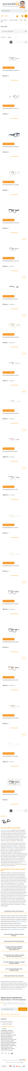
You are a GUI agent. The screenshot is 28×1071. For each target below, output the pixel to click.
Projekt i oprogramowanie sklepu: (14, 1062)
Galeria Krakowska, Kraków (8, 1044)
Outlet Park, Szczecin (6, 1050)
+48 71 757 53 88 (7, 1024)
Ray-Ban (13, 847)
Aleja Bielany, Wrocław (6, 1030)
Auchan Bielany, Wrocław (7, 1032)
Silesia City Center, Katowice (8, 1039)
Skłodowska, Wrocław (6, 1036)
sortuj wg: (3, 37)
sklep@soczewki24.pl (8, 1026)
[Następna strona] (25, 42)
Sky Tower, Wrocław (6, 1033)
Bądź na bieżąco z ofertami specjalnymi (13, 999)
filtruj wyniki (14, 31)
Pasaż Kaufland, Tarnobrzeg (8, 1045)
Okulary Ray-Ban (5, 830)
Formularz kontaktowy (7, 1022)
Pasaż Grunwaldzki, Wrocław (8, 1035)
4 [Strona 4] (19, 42)
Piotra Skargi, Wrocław (7, 1038)
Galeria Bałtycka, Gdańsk (7, 1048)
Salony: (4, 1028)
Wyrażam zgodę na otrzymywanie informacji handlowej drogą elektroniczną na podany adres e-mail (14, 1004)
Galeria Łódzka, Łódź (6, 1047)
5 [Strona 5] (22, 42)
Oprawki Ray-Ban (22, 921)
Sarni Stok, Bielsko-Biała (7, 1041)
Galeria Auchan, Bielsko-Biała (9, 1042)
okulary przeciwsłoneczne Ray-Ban (15, 929)
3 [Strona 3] (16, 42)
